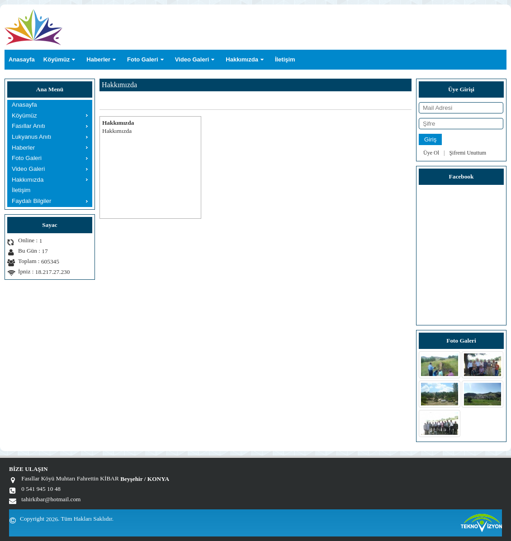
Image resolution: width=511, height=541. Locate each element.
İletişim (285, 59)
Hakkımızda (242, 59)
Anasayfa (22, 59)
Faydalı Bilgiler (31, 201)
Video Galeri (192, 59)
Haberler (98, 59)
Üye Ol (431, 153)
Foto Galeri (142, 59)
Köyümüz (56, 59)
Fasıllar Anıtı (28, 125)
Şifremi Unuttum (467, 153)
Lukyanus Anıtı (31, 136)
